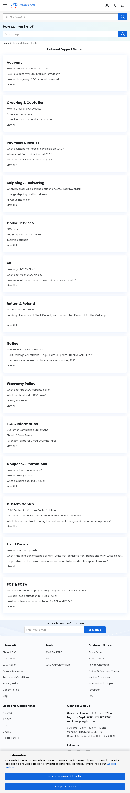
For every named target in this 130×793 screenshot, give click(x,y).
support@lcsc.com (86, 721)
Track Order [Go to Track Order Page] (96, 652)
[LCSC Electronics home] (23, 5)
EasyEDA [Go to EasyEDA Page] (7, 713)
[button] (107, 6)
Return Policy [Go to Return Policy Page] (96, 658)
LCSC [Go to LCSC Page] (6, 725)
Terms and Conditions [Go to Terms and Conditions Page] (16, 677)
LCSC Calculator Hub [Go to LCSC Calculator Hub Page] (58, 664)
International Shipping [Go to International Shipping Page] (101, 683)
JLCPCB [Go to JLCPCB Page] (7, 719)
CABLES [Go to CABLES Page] (7, 731)
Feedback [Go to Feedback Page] (94, 689)
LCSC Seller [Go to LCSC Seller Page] (9, 664)
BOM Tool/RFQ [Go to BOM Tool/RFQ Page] (54, 652)
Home (6, 43)
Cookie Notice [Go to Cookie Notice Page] (11, 689)
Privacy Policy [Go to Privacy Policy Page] (11, 683)
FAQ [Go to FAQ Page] (91, 696)
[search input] (61, 17)
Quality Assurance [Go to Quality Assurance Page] (13, 671)
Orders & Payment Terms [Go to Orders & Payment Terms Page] (104, 671)
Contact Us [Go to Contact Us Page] (9, 658)
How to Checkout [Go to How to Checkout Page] (99, 664)
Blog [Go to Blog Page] (5, 696)
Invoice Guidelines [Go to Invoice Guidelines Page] (99, 677)
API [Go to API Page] (47, 658)
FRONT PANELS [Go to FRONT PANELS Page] (11, 738)
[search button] (122, 16)
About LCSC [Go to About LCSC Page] (10, 652)
